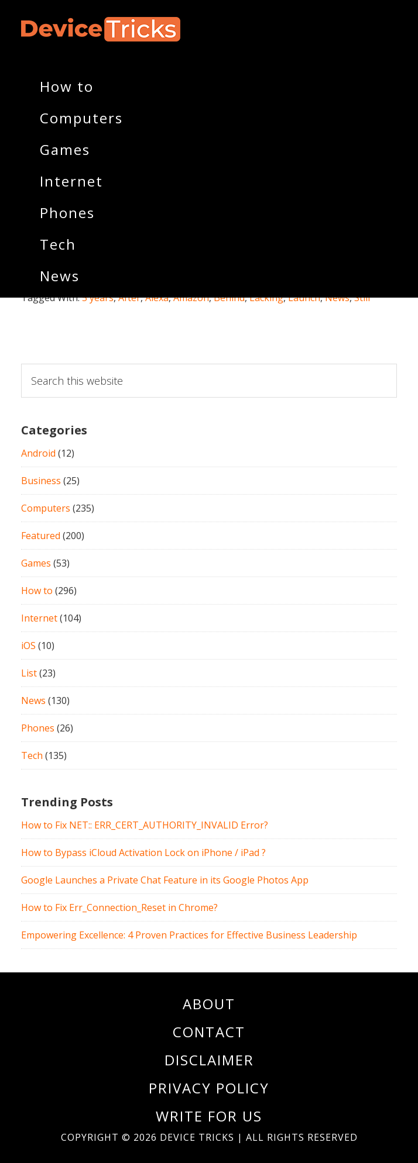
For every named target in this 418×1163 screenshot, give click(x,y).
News (33, 700)
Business (41, 480)
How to (37, 590)
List (29, 673)
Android (38, 453)
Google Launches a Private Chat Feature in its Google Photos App (165, 880)
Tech (32, 755)
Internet (39, 618)
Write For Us (209, 1116)
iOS (28, 645)
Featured (40, 535)
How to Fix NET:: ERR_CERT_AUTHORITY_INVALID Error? (144, 825)
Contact (209, 1031)
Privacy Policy (209, 1088)
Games (36, 563)
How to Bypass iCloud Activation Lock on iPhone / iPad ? (143, 852)
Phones (37, 728)
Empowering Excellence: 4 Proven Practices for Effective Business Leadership (189, 935)
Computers (45, 508)
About (209, 1003)
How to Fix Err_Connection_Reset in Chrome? (119, 907)
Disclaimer (209, 1059)
